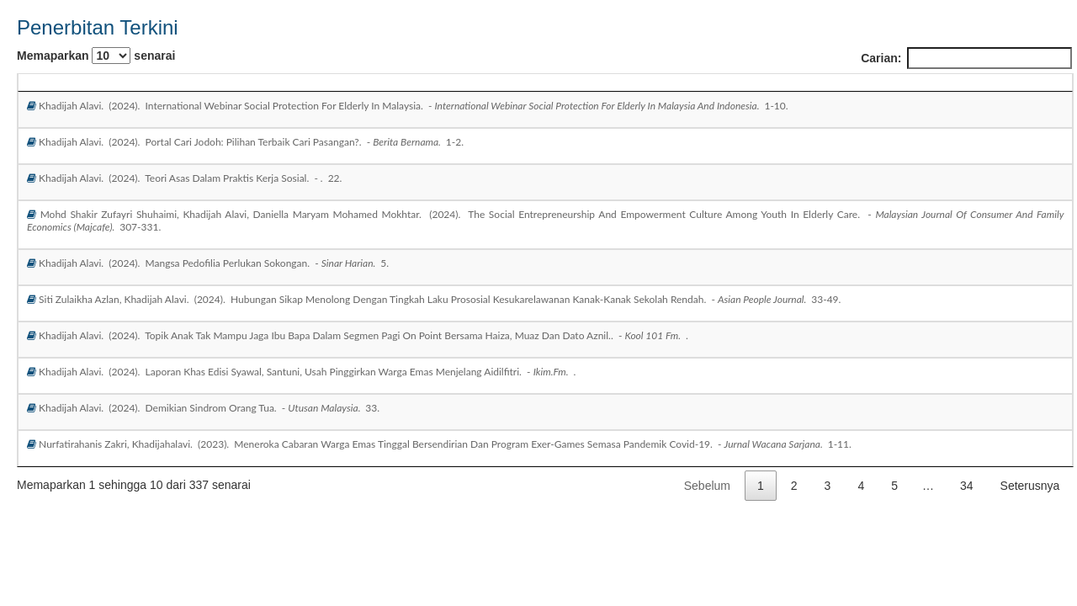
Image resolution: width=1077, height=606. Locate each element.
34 (967, 485)
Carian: (966, 58)
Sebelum (707, 485)
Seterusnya (1030, 485)
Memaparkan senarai (96, 55)
